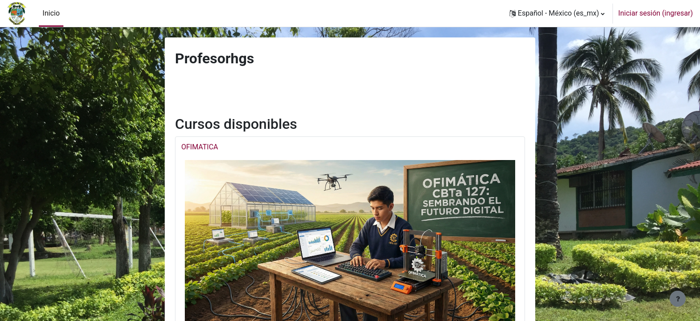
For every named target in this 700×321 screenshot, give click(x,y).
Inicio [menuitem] (50, 13)
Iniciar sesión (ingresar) (655, 13)
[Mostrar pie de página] (678, 299)
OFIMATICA (199, 147)
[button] (557, 13)
